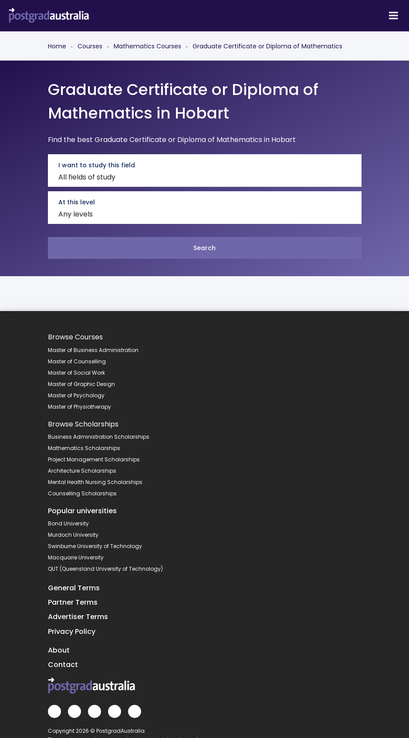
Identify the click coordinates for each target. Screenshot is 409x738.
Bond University (68, 523)
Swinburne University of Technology (95, 546)
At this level (76, 202)
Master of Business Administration (93, 350)
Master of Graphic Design (81, 384)
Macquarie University (76, 557)
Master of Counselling (77, 361)
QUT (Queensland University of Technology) (105, 568)
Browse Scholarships (83, 424)
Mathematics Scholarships (84, 448)
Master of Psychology (76, 395)
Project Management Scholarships (94, 459)
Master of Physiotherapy (79, 406)
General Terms (74, 588)
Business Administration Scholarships (98, 436)
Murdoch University (73, 534)
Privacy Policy (71, 631)
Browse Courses (75, 337)
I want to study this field (96, 165)
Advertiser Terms (78, 617)
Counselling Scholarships (82, 493)
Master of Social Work (76, 372)
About (59, 650)
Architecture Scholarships (82, 470)
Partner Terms (73, 602)
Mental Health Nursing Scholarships (95, 482)
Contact (63, 665)
